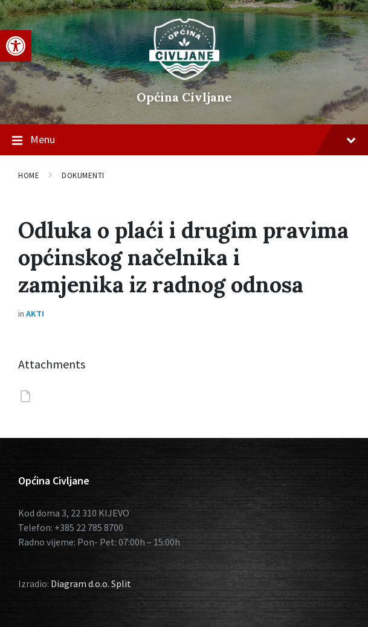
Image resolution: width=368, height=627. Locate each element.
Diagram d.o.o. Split (91, 583)
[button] (15, 46)
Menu (184, 140)
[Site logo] (184, 77)
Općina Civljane (184, 96)
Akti (35, 313)
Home (28, 175)
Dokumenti (83, 175)
